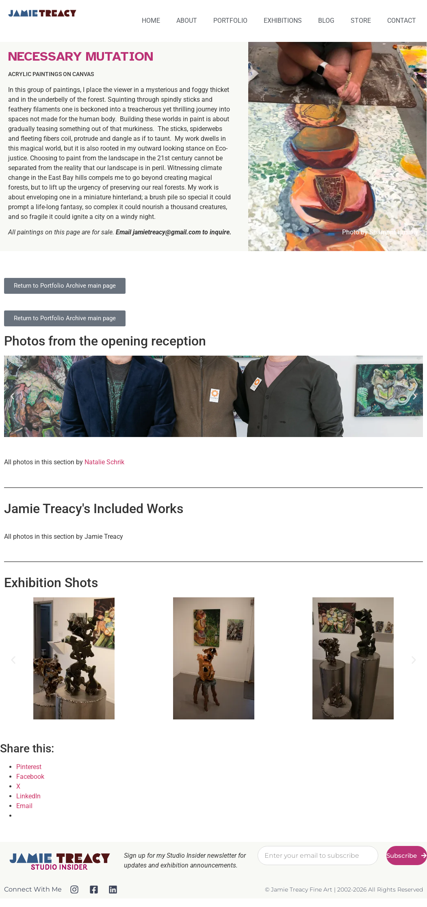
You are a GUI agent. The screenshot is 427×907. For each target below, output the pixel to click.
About (186, 20)
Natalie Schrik (104, 462)
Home (151, 20)
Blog (326, 20)
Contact (401, 20)
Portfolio (230, 20)
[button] (12, 396)
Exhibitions (283, 20)
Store (361, 20)
